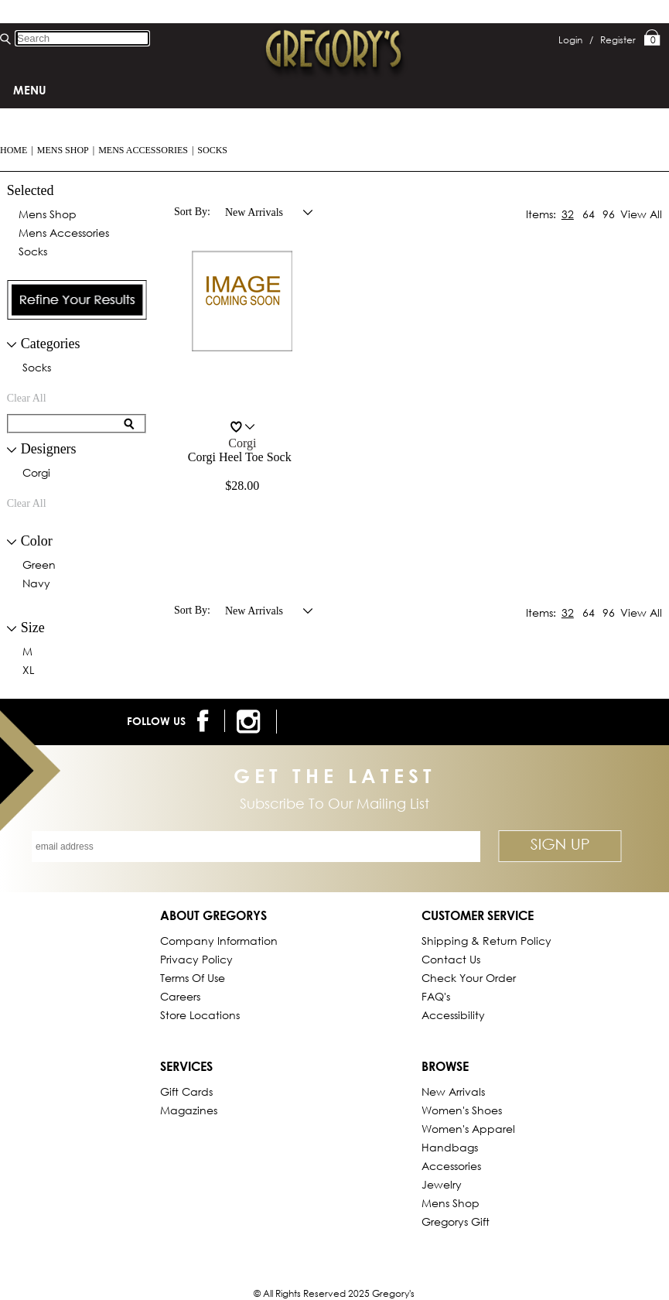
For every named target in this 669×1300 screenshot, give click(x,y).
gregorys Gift (456, 1221)
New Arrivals (453, 1091)
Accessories (451, 1165)
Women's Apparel (468, 1128)
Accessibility (453, 1015)
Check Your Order (469, 977)
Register (618, 39)
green (39, 565)
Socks (212, 150)
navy (36, 584)
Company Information (219, 940)
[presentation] (77, 300)
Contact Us (451, 959)
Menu (29, 90)
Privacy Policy (196, 959)
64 (588, 214)
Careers (180, 996)
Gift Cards (186, 1091)
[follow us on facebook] (205, 721)
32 (567, 214)
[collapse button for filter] (11, 450)
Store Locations (200, 1015)
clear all (26, 398)
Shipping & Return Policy (486, 940)
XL (28, 671)
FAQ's (436, 996)
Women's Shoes (462, 1110)
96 (608, 214)
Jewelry (442, 1184)
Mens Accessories (143, 150)
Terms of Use (192, 977)
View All (641, 214)
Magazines (188, 1110)
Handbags (450, 1147)
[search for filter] (67, 424)
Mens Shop (63, 150)
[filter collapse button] (11, 344)
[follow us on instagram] (251, 722)
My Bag (652, 38)
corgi (36, 473)
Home (13, 150)
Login (575, 39)
